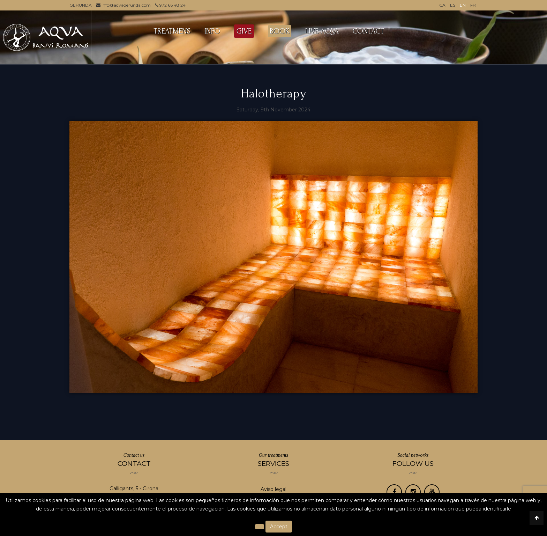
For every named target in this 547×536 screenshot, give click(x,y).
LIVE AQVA (322, 31)
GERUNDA (80, 5)
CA (442, 5)
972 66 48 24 (170, 5)
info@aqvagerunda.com (123, 5)
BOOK (280, 31)
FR (473, 5)
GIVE (244, 31)
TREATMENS (171, 31)
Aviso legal (273, 489)
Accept (278, 526)
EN (463, 5)
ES (452, 5)
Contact (368, 31)
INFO (212, 31)
